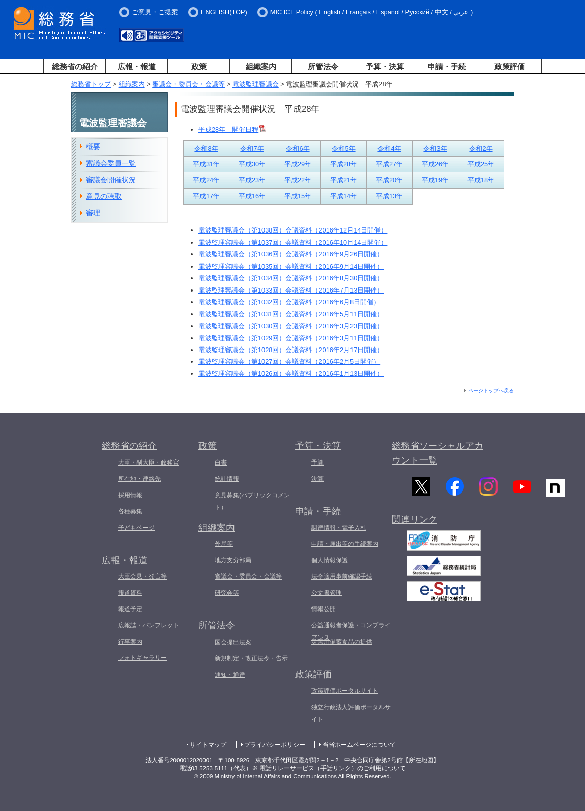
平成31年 (206, 164)
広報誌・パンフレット (148, 625)
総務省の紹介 (75, 66)
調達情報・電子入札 (338, 527)
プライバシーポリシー (274, 745)
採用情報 (130, 495)
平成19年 (435, 180)
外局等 (224, 543)
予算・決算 (385, 66)
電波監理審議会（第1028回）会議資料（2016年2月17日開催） (291, 350)
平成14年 (343, 196)
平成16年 (252, 196)
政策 (199, 66)
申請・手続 (447, 66)
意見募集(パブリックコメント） (252, 501)
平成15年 (297, 196)
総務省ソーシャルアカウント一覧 (437, 453)
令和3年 (435, 148)
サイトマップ (208, 745)
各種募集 (130, 511)
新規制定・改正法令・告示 (251, 658)
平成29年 (297, 164)
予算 (317, 462)
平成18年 (480, 180)
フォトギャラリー (142, 657)
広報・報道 (137, 66)
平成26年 (435, 164)
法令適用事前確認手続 (341, 576)
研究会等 (227, 592)
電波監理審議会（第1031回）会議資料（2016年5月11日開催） (291, 314)
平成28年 (343, 164)
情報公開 (323, 609)
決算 (317, 478)
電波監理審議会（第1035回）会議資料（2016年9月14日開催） (291, 266)
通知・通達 (230, 674)
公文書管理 (326, 592)
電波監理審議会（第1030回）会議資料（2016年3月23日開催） (291, 326)
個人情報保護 (329, 560)
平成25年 (480, 164)
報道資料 (130, 592)
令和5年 (343, 148)
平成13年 (389, 196)
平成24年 (206, 180)
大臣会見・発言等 (142, 576)
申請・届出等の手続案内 (344, 543)
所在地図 (421, 760)
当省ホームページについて (359, 745)
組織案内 (261, 66)
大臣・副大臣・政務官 (148, 462)
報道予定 (130, 609)
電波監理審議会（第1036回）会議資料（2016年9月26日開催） (291, 254)
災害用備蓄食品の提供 (341, 641)
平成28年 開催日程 (232, 129)
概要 (93, 146)
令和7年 (252, 148)
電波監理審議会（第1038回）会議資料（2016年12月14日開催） (292, 230)
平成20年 (389, 180)
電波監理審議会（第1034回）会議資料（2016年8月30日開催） (291, 278)
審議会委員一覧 (111, 163)
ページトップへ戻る (491, 390)
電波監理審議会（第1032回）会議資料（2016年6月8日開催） (289, 302)
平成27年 (389, 164)
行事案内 (130, 641)
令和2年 (480, 148)
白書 (221, 462)
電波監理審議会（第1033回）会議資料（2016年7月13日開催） (291, 290)
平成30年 (252, 164)
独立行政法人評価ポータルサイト (351, 713)
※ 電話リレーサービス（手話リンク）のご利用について (329, 768)
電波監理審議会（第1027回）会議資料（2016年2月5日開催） (289, 361)
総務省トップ (91, 84)
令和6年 (297, 148)
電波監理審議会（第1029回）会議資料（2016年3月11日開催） (291, 338)
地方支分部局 (233, 560)
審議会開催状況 (111, 180)
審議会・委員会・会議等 (188, 84)
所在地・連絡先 (139, 478)
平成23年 (252, 180)
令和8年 (206, 148)
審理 (93, 213)
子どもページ (136, 527)
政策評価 (509, 66)
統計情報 (227, 478)
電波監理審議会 (255, 84)
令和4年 (389, 148)
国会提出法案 (233, 642)
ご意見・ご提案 (155, 12)
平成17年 (206, 196)
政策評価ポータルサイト (344, 690)
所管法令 (323, 66)
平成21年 (343, 180)
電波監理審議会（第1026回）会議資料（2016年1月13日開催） (291, 374)
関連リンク (414, 524)
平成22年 (297, 180)
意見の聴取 (104, 196)
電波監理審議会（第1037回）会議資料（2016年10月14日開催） (292, 242)
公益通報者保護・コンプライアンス (351, 631)
